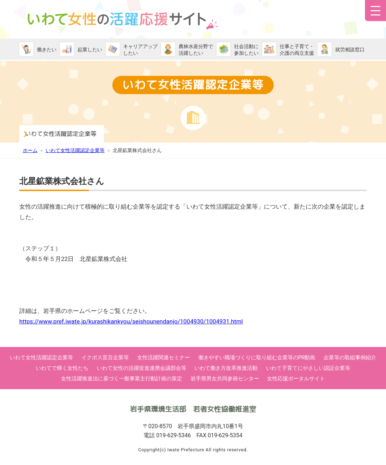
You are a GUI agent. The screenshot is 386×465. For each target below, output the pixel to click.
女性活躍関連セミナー (163, 357)
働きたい (46, 49)
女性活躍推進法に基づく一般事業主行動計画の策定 (121, 378)
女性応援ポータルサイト (296, 378)
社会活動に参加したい (246, 50)
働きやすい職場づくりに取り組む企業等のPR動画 (256, 357)
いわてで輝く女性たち (62, 368)
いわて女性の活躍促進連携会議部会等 (141, 368)
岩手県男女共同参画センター (225, 378)
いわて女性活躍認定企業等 (77, 133)
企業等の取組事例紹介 (350, 357)
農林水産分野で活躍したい (196, 50)
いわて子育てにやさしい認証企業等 (308, 368)
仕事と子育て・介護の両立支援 (297, 50)
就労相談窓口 (350, 49)
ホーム (30, 150)
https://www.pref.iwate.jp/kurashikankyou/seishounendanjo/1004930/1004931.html (131, 321)
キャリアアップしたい (140, 50)
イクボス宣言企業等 (105, 357)
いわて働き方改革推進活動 (226, 368)
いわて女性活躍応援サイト (123, 21)
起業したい (90, 49)
